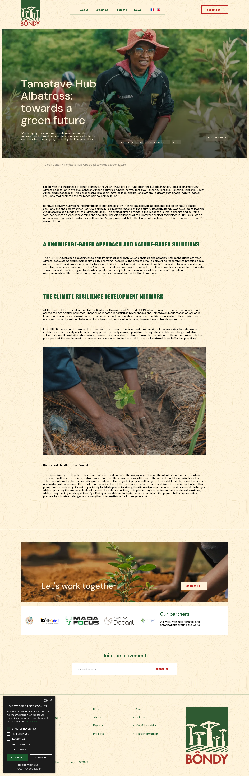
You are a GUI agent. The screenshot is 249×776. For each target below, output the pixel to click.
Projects (121, 10)
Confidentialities (146, 725)
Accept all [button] (17, 757)
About (84, 10)
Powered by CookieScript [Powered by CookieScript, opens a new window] (29, 769)
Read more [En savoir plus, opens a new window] (31, 721)
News (138, 10)
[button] (29, 765)
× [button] (50, 700)
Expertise (101, 10)
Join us (140, 717)
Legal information (147, 733)
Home (96, 709)
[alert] (29, 734)
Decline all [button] (41, 757)
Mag (138, 709)
